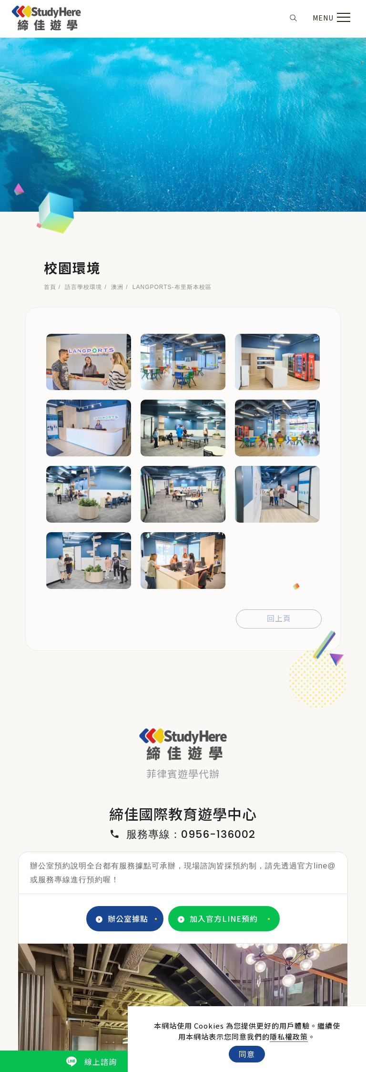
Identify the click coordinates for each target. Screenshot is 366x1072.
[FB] (162, 988)
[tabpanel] (182, 862)
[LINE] (204, 988)
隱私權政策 (289, 1036)
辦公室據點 (122, 745)
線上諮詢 (91, 1061)
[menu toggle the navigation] (330, 17)
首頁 (50, 113)
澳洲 (117, 113)
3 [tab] (190, 936)
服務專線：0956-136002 (183, 661)
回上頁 (279, 445)
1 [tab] (162, 936)
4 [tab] (204, 936)
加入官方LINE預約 (218, 745)
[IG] (183, 988)
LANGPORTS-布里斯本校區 (172, 113)
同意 (247, 1054)
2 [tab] (176, 936)
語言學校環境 (83, 113)
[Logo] (46, 16)
